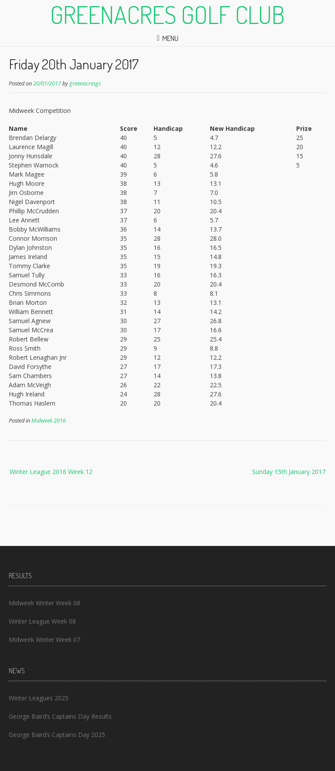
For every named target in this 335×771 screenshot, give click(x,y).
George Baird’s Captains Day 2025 (57, 734)
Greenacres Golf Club (167, 14)
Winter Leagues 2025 (38, 698)
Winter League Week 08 (42, 621)
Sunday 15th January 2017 (288, 471)
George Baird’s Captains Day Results (60, 716)
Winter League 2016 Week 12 (51, 471)
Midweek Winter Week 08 (44, 603)
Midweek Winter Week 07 (44, 639)
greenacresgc (85, 83)
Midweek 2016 (48, 420)
